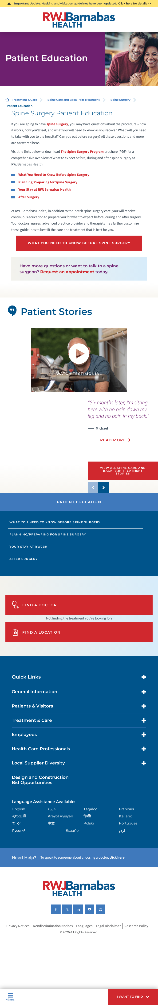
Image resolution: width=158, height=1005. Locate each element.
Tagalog (90, 809)
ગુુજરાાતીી (19, 816)
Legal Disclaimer (108, 925)
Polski (88, 823)
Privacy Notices (17, 925)
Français (126, 809)
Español (72, 830)
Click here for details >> (135, 3)
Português (128, 823)
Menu (10, 997)
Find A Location (36, 632)
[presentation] (123, 423)
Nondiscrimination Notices (53, 925)
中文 (51, 823)
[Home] (79, 20)
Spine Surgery (120, 99)
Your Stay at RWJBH (28, 546)
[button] (133, 997)
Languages (84, 925)
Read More (113, 440)
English (18, 809)
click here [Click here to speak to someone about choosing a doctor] (117, 857)
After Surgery (23, 559)
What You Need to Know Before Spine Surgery (55, 522)
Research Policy (136, 925)
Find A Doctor (34, 604)
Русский (18, 830)
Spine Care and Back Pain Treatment (73, 99)
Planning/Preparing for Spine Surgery (47, 534)
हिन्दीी (87, 816)
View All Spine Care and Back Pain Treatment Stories (123, 470)
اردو (122, 830)
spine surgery (57, 124)
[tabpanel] (79, 360)
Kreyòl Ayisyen (60, 816)
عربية (52, 809)
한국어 (17, 823)
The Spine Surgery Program (82, 151)
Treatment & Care (24, 99)
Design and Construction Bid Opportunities (40, 780)
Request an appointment (67, 271)
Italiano (125, 816)
